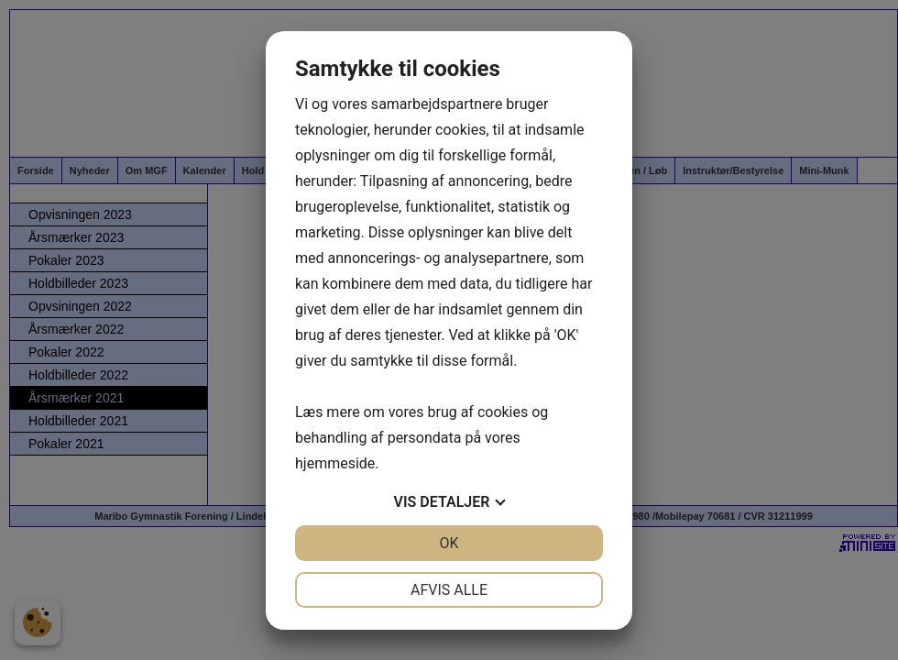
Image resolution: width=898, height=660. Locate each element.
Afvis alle (449, 590)
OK (448, 543)
